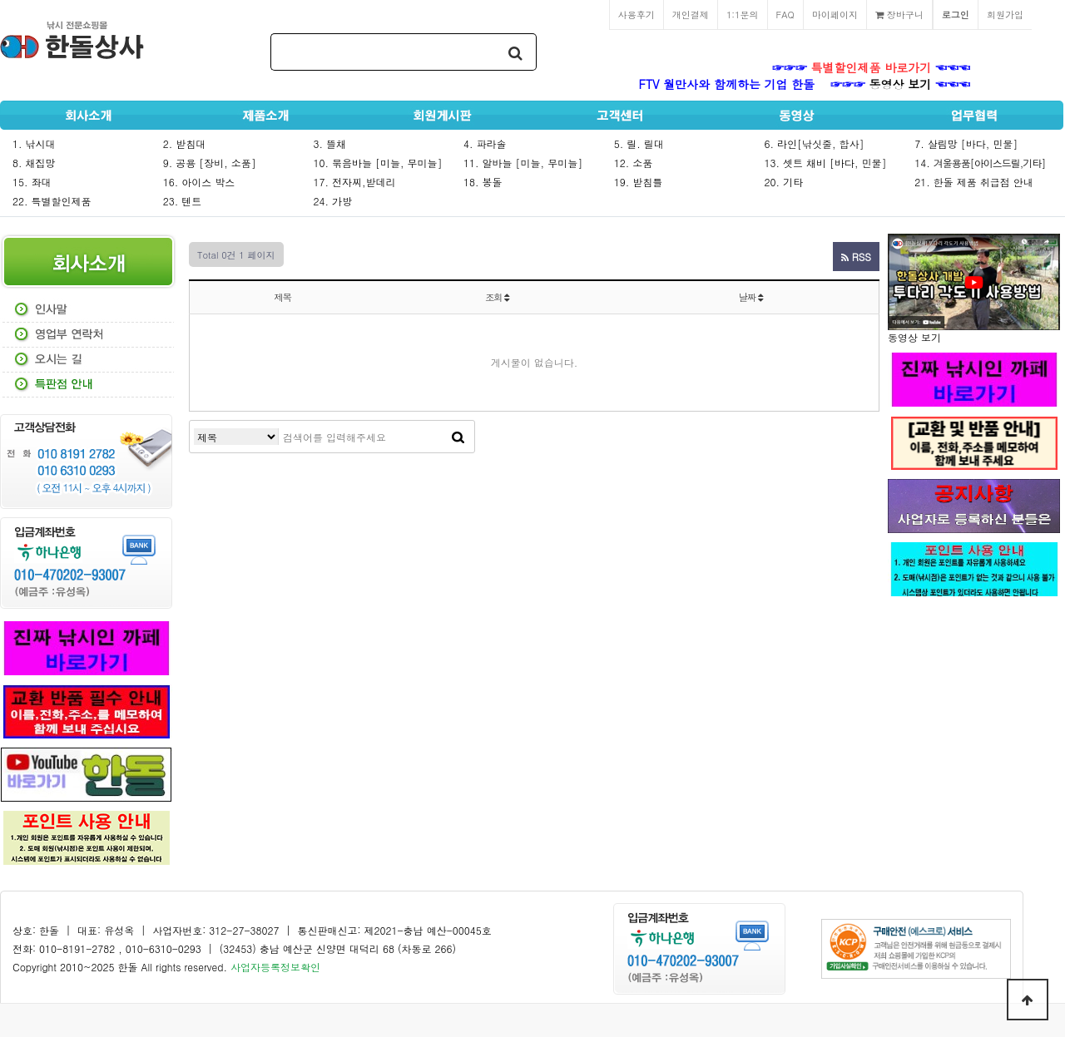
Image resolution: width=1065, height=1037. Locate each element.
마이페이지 (835, 14)
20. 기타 (784, 182)
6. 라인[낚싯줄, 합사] (814, 143)
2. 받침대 (184, 143)
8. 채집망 (34, 163)
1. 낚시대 (34, 143)
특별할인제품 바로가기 (871, 67)
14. (979, 163)
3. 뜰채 (329, 143)
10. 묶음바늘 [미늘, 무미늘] (377, 163)
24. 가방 (332, 201)
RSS (856, 256)
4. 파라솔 (485, 143)
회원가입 (1005, 14)
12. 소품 (633, 163)
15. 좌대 (32, 182)
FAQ (785, 14)
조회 (497, 297)
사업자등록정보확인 (275, 967)
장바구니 (899, 14)
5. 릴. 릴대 (639, 143)
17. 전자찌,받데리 (354, 182)
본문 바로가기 (0, 0)
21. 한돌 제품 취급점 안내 (973, 182)
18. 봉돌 (483, 182)
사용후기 (636, 14)
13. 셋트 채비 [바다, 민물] (826, 163)
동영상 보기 (900, 84)
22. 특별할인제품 (52, 201)
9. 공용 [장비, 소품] (209, 163)
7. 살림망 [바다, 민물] (966, 143)
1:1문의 (742, 14)
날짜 (751, 297)
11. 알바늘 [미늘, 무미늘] (522, 163)
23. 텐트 (182, 201)
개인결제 (690, 14)
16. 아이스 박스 (199, 182)
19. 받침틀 (638, 182)
